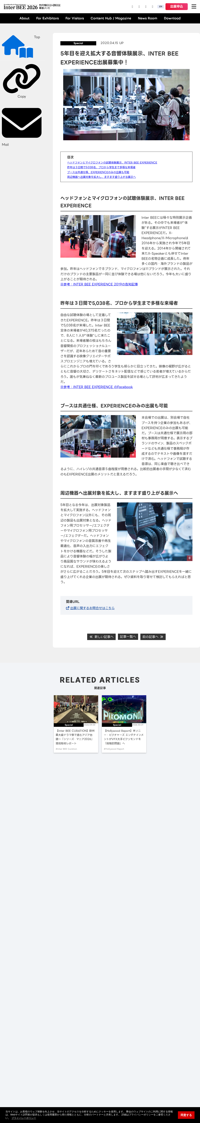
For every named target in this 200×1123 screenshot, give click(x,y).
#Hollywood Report (114, 749)
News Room (147, 18)
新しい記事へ (101, 636)
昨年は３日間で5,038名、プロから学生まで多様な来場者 (101, 167)
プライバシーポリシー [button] (24, 1118)
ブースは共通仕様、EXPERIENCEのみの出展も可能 (98, 172)
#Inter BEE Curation (66, 749)
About (24, 18)
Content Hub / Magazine (111, 18)
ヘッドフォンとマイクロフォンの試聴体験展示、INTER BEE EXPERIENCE (112, 162)
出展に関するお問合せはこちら (92, 608)
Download (172, 18)
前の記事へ (153, 636)
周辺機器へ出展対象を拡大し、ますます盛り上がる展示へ (101, 177)
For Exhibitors (47, 18)
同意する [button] (186, 1115)
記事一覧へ (128, 636)
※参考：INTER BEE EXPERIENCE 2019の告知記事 (99, 284)
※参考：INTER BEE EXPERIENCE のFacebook (96, 387)
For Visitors (74, 18)
